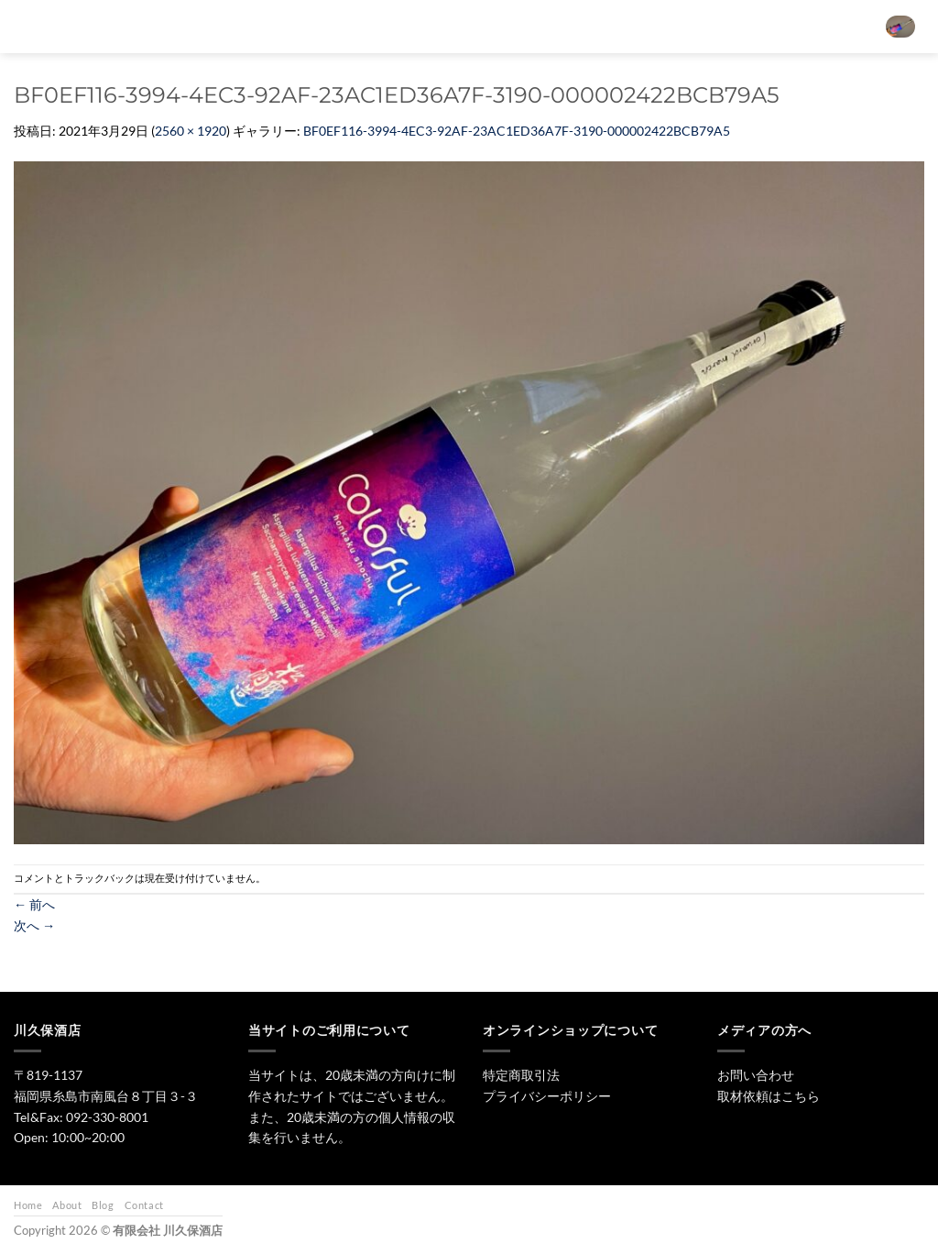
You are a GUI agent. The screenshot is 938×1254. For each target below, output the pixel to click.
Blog (103, 1205)
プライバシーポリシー (547, 1096)
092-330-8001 (107, 1117)
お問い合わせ (720, 26)
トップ (383, 26)
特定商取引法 (521, 1075)
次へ (34, 925)
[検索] (332, 26)
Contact (144, 1205)
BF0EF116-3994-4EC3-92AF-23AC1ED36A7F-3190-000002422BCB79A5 (516, 130)
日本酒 (452, 26)
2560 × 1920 (190, 130)
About (67, 1205)
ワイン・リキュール (607, 26)
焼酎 (514, 26)
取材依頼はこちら (768, 1096)
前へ (34, 904)
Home (28, 1205)
